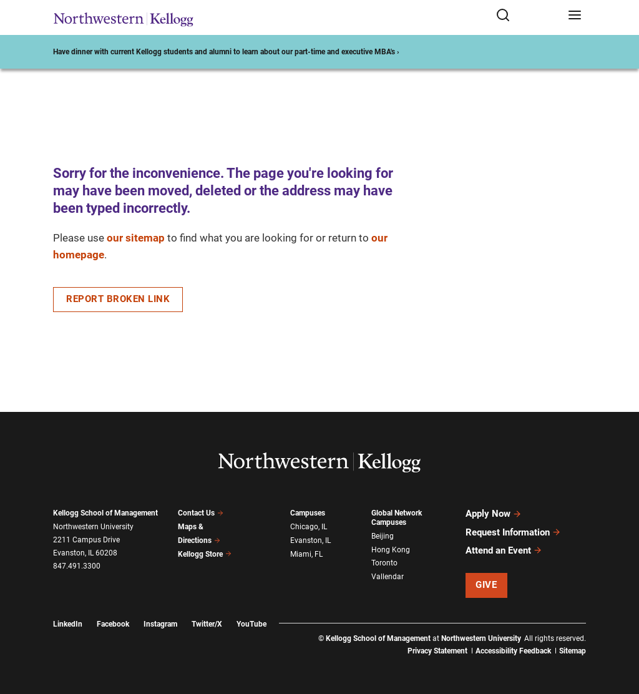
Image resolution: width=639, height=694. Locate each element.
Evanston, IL (310, 540)
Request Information (513, 531)
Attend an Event (504, 549)
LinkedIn (67, 622)
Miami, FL (306, 553)
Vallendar (387, 576)
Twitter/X (207, 622)
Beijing (382, 536)
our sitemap (136, 238)
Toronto (384, 563)
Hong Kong (390, 549)
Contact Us (200, 513)
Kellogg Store (205, 553)
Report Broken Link (118, 299)
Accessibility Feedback (513, 650)
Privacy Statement (437, 650)
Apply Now (494, 513)
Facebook (113, 622)
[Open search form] (527, 16)
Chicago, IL (308, 526)
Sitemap (572, 650)
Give (486, 584)
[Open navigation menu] (574, 16)
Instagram (160, 622)
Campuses (307, 513)
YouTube (251, 622)
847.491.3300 (76, 566)
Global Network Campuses (396, 518)
